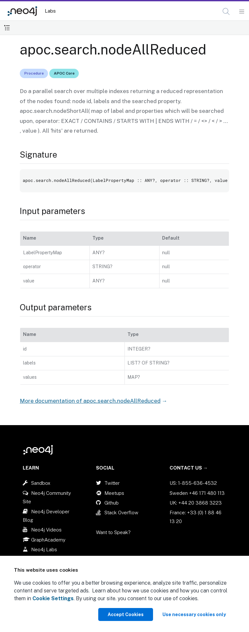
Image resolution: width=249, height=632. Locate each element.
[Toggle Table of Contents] (7, 28)
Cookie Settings (53, 598)
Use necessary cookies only (194, 614)
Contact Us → (189, 468)
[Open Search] (226, 11)
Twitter (112, 483)
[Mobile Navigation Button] (241, 11)
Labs (50, 11)
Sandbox (40, 483)
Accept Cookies (126, 614)
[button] (226, 11)
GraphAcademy (48, 540)
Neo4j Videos (46, 529)
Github (111, 503)
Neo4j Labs (44, 549)
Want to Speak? (113, 532)
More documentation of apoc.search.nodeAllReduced (90, 401)
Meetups (114, 493)
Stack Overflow (121, 512)
